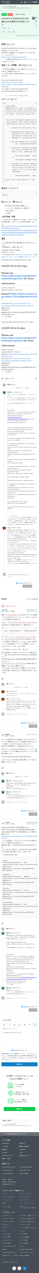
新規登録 (35, 2)
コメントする (27, 586)
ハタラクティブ (6, 1224)
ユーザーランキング (7, 1155)
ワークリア (5, 1227)
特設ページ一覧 (6, 1158)
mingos (7, 822)
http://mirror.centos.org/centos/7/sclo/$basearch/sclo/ (19, 296)
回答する (19, 1064)
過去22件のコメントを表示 (21, 687)
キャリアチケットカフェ (8, 1218)
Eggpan (7, 734)
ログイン (29, 2)
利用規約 (10, 1179)
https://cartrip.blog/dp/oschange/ (14, 57)
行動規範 (20, 583)
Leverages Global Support (26, 1249)
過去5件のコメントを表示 (21, 776)
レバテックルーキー (7, 1170)
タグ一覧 (4, 1152)
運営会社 (4, 1179)
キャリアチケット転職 (7, 1221)
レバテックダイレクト (8, 1173)
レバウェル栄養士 (24, 1240)
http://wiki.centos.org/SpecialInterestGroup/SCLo (18, 277)
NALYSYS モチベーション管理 (9, 1255)
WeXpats (4, 1249)
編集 (32, 611)
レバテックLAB (24, 1173)
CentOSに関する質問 (11, 6)
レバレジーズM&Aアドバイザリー (28, 1227)
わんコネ (22, 1246)
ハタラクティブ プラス (25, 1224)
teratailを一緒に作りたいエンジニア (16, 1134)
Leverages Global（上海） (8, 1252)
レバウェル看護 (23, 1233)
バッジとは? (5, 1146)
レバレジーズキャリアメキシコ (27, 1252)
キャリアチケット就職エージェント (28, 1215)
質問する (19, 1109)
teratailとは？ (5, 1143)
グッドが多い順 (33, 599)
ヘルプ (21, 1152)
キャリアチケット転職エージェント (28, 1221)
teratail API (22, 1149)
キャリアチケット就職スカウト (27, 1218)
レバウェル (22, 1230)
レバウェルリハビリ (7, 1240)
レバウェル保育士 (6, 1237)
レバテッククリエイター (26, 1167)
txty (8, 528)
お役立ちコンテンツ (24, 1155)
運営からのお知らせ (24, 1146)
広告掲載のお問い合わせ (8, 1184)
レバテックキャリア (25, 1170)
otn (6, 609)
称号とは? (4, 1149)
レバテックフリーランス (8, 1167)
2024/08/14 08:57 (32, 35)
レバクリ (4, 1230)
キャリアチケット (6, 1215)
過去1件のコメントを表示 (22, 388)
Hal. (36, 18)
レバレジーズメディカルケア (9, 1246)
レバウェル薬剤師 (24, 1243)
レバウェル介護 (6, 1233)
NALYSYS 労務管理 (24, 1255)
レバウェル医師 (6, 1243)
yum (9, 28)
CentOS (4, 28)
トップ (2, 6)
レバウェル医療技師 (24, 1237)
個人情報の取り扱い (12, 1181)
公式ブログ (22, 1143)
